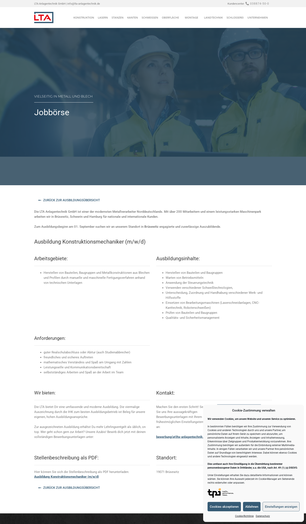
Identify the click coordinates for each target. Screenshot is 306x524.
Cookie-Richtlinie (244, 516)
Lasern (103, 17)
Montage (192, 17)
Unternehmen (258, 17)
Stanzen (117, 17)
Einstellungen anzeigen (281, 507)
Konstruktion (83, 17)
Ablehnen (251, 507)
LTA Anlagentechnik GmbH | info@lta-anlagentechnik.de (67, 3)
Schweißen (150, 17)
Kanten (132, 17)
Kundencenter (236, 3)
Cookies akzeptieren (224, 507)
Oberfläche (171, 17)
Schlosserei (235, 17)
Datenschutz (263, 516)
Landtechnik (213, 17)
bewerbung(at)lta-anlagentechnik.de (181, 437)
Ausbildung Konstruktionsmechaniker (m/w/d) (66, 477)
